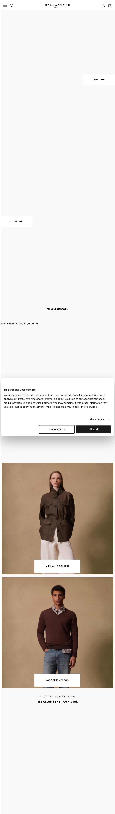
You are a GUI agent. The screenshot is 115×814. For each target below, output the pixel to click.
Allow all (94, 429)
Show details (97, 419)
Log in (103, 5)
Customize (57, 429)
